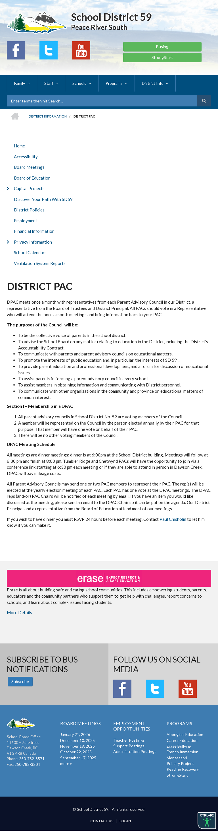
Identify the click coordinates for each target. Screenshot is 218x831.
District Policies (29, 209)
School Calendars (30, 252)
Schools (79, 83)
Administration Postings (134, 751)
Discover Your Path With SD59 (43, 199)
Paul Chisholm (173, 519)
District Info (153, 83)
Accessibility (26, 156)
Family (19, 83)
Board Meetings (29, 167)
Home (19, 145)
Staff (48, 83)
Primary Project (180, 763)
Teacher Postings (129, 740)
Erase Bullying (179, 746)
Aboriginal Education (185, 734)
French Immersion (182, 751)
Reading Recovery (183, 769)
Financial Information (34, 231)
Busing (162, 46)
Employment (25, 220)
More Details (19, 612)
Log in (125, 821)
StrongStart (162, 57)
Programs (114, 83)
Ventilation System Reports (40, 263)
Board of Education (32, 177)
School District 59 (111, 17)
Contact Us (101, 821)
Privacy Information (33, 241)
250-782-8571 (32, 758)
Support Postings (128, 745)
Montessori (177, 757)
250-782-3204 (27, 764)
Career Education (182, 740)
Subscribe (20, 681)
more (64, 763)
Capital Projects (29, 188)
